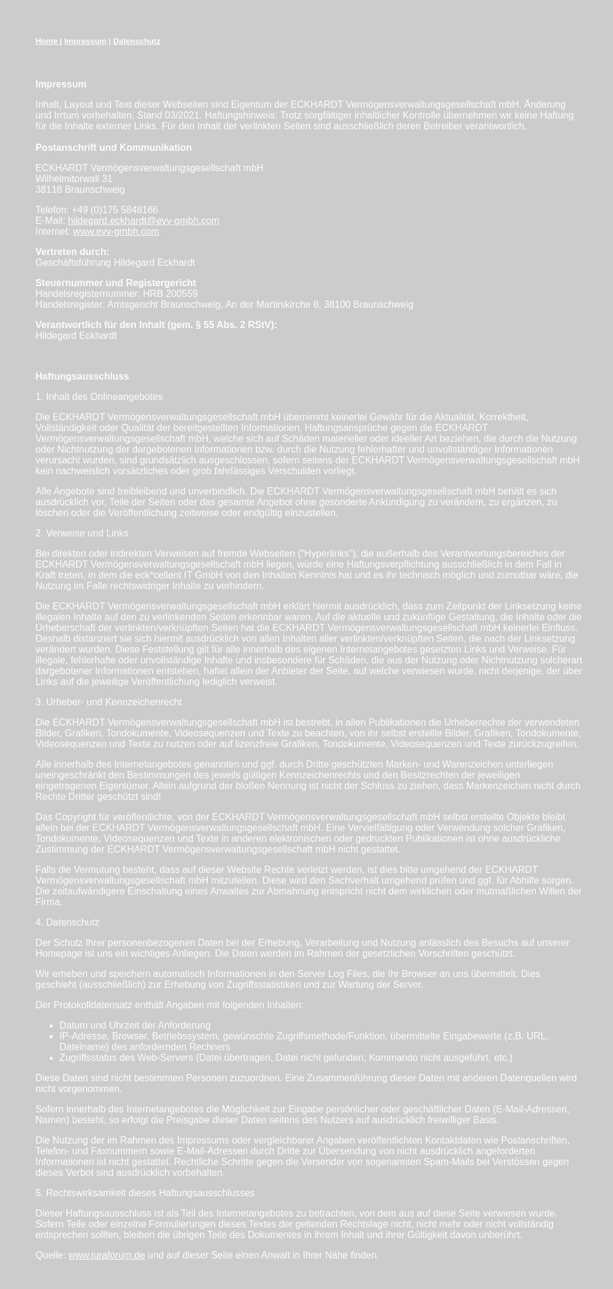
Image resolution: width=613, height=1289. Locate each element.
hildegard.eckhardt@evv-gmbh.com (143, 221)
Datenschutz (136, 41)
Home (47, 41)
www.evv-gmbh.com (116, 231)
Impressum (85, 41)
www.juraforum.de (106, 1255)
